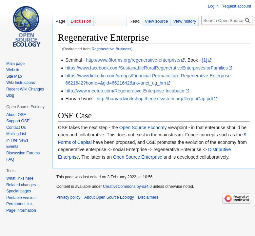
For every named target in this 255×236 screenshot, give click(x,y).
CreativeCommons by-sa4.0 (127, 186)
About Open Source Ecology (109, 197)
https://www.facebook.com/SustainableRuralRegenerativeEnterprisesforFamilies (146, 67)
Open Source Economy (143, 127)
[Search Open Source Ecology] (226, 20)
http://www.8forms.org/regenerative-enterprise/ (133, 60)
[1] (204, 60)
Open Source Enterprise (137, 157)
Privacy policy (68, 197)
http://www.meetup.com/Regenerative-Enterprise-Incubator (125, 90)
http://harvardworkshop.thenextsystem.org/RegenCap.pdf (155, 98)
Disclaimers (148, 197)
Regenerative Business (111, 49)
